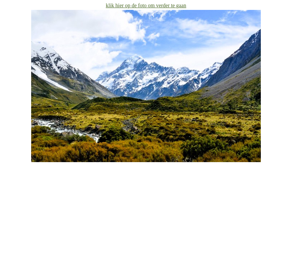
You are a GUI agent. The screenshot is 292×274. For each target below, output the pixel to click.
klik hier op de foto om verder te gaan (146, 5)
